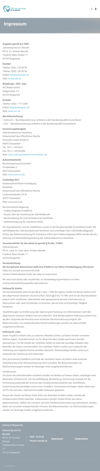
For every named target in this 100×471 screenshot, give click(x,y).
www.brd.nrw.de (16, 174)
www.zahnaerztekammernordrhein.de (27, 154)
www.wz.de (14, 111)
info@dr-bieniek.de (19, 74)
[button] (91, 9)
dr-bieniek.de (14, 78)
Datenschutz (81, 438)
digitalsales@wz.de (20, 107)
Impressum (57, 438)
